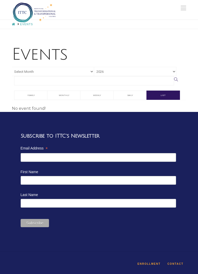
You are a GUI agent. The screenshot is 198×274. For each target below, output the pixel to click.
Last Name (29, 195)
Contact (175, 263)
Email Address (34, 149)
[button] (183, 8)
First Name (29, 172)
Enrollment (148, 263)
